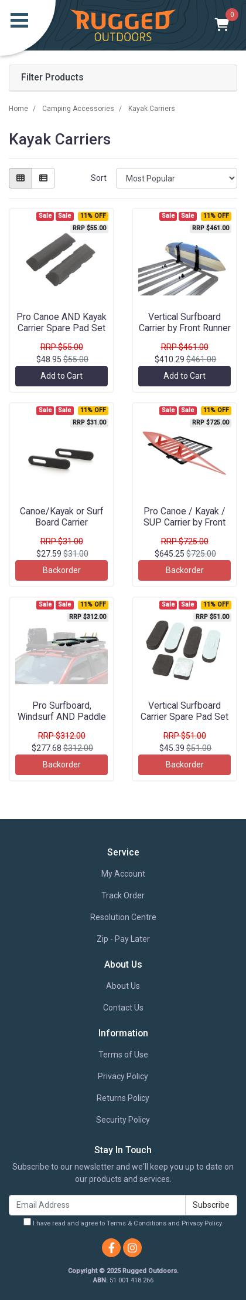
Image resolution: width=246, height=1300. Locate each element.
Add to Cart (61, 375)
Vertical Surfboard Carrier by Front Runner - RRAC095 (185, 328)
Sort (99, 178)
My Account (123, 873)
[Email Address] (97, 1205)
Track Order (123, 895)
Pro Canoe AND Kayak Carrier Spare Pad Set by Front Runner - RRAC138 (61, 333)
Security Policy (123, 1119)
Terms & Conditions (136, 1223)
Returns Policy (123, 1098)
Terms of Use (123, 1054)
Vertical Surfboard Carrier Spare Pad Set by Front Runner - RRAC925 (184, 722)
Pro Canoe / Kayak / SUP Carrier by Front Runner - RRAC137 (185, 522)
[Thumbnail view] (20, 178)
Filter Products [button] (52, 77)
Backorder (62, 570)
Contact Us (123, 1007)
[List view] (43, 178)
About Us (123, 986)
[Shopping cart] (222, 25)
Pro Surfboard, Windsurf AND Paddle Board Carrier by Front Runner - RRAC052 (62, 722)
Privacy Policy (123, 1076)
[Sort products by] (176, 178)
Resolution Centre (123, 917)
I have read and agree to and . (123, 1222)
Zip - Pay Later (123, 939)
